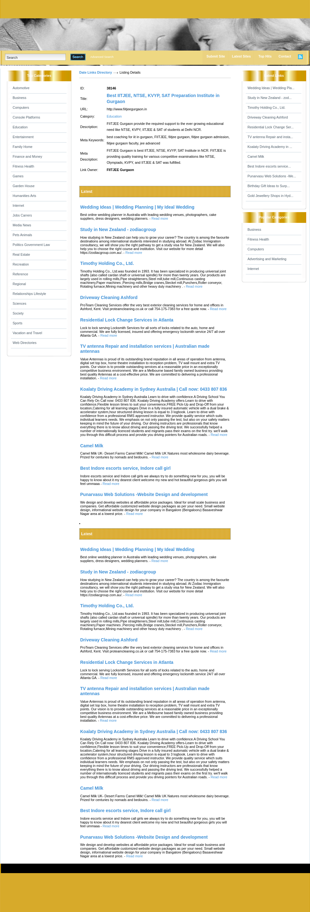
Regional (19, 284)
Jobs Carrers (22, 215)
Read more (160, 218)
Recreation (21, 264)
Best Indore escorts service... (269, 166)
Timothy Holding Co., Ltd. (266, 107)
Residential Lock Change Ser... (270, 127)
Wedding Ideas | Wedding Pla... (271, 88)
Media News (22, 225)
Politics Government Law (31, 245)
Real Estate (21, 254)
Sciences (19, 303)
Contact (284, 56)
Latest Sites (241, 56)
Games (18, 176)
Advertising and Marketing (266, 259)
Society (18, 313)
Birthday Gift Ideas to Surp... (268, 186)
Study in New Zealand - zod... (269, 98)
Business (19, 98)
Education (20, 127)
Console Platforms (26, 117)
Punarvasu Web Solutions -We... (271, 176)
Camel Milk (255, 156)
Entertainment (23, 137)
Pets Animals (22, 235)
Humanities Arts (24, 196)
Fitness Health (23, 166)
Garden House (23, 186)
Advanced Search (102, 56)
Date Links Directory (95, 72)
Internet (18, 205)
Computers (21, 107)
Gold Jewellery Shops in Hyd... (270, 196)
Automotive (21, 88)
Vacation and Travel (27, 333)
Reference (20, 274)
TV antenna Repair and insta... (270, 137)
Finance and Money (27, 156)
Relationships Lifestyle (29, 294)
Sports (17, 323)
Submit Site (215, 56)
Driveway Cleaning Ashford (267, 117)
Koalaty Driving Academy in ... (269, 147)
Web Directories (25, 343)
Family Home (23, 147)
